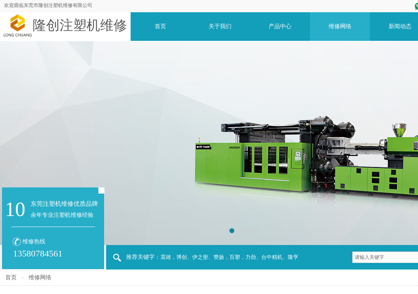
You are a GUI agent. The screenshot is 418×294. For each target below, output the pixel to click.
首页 (11, 277)
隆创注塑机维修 (80, 25)
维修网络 (40, 277)
